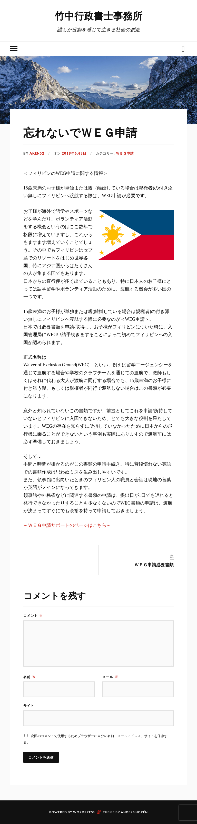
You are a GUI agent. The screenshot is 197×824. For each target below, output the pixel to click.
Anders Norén (134, 812)
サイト (28, 706)
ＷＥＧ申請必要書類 (154, 564)
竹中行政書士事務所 (98, 15)
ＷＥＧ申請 (125, 153)
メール (110, 677)
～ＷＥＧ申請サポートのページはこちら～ (67, 525)
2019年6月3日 (74, 153)
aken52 (36, 153)
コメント (33, 616)
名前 (29, 677)
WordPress (84, 812)
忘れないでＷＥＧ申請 (80, 131)
